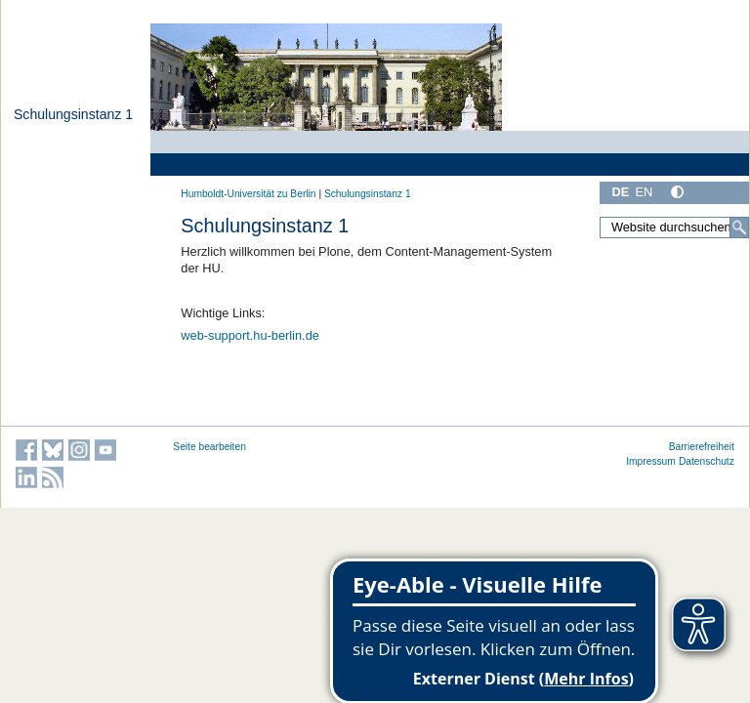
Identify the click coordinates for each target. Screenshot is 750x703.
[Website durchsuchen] (674, 227)
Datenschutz (706, 461)
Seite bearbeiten (209, 446)
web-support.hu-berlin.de (250, 335)
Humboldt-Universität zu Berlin (248, 193)
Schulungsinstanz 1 (73, 114)
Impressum (651, 461)
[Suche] (739, 227)
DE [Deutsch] (620, 192)
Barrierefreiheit (701, 446)
